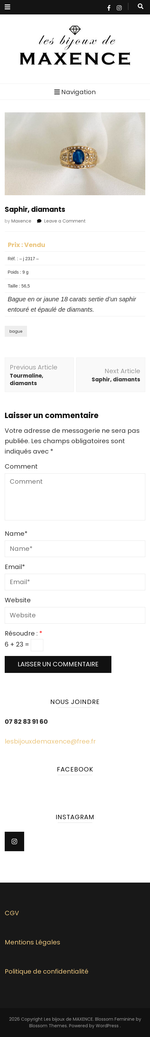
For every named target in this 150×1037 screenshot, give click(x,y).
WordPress (107, 1026)
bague (15, 331)
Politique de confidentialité (46, 971)
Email (15, 566)
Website (18, 600)
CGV (12, 913)
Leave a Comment (65, 221)
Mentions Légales (32, 942)
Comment (21, 466)
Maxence (21, 221)
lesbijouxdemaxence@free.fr (50, 741)
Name (16, 533)
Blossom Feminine (115, 1019)
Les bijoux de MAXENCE (68, 1019)
